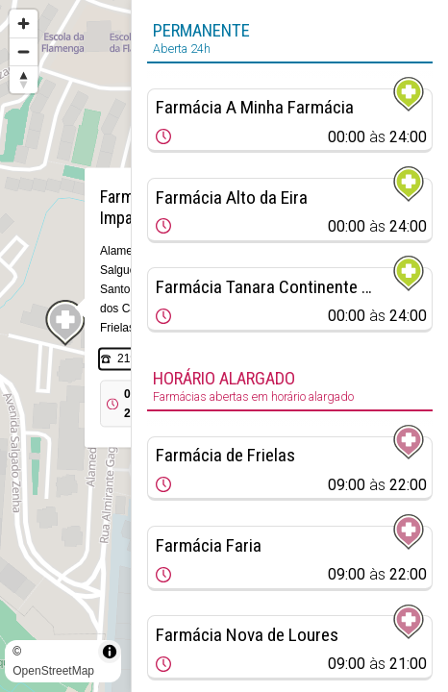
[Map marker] (65, 323)
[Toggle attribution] (109, 651)
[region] (65, 346)
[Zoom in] (23, 23)
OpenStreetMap (53, 671)
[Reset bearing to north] (23, 79)
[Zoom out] (23, 51)
